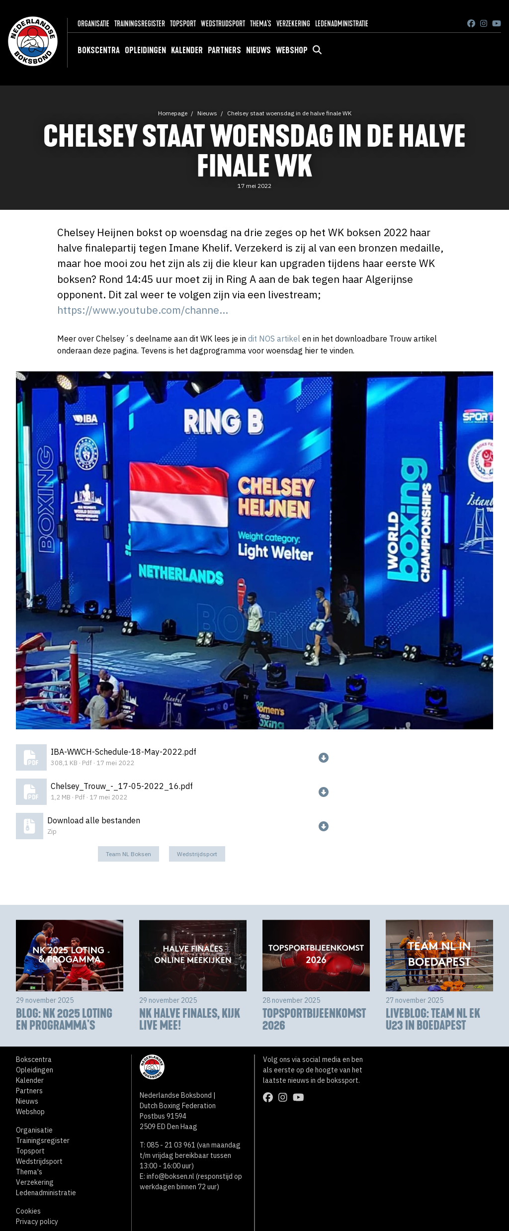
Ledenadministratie (341, 23)
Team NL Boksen (128, 854)
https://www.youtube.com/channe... (142, 310)
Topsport (183, 23)
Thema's (260, 23)
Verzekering (293, 23)
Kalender (187, 50)
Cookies (28, 1211)
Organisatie (93, 23)
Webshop (292, 50)
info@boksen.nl (170, 1176)
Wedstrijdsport (223, 23)
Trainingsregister (139, 23)
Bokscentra (99, 50)
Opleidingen (145, 50)
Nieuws (258, 50)
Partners (224, 50)
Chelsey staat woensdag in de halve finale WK (289, 113)
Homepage (172, 113)
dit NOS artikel (274, 339)
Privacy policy (37, 1221)
